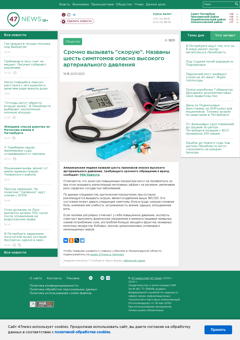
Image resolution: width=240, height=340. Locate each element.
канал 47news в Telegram (107, 255)
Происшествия (102, 4)
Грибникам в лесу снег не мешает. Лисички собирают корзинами (27, 67)
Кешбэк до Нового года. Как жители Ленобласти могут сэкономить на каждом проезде (208, 148)
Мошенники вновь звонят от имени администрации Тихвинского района (27, 174)
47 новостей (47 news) (146, 278)
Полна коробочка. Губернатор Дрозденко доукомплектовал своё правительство (209, 92)
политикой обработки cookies (82, 332)
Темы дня (195, 35)
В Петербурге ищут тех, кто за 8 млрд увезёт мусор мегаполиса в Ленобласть (210, 49)
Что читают (225, 35)
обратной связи (134, 261)
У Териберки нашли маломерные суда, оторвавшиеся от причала (27, 153)
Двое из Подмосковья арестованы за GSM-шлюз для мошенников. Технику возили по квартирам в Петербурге (209, 110)
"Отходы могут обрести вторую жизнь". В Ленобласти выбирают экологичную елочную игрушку (27, 110)
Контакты (54, 278)
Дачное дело (156, 4)
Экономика (80, 4)
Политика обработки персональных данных (63, 289)
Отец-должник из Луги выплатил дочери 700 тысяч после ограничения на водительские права (27, 217)
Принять (218, 330)
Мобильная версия (64, 15)
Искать (236, 4)
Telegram (108, 278)
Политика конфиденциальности (54, 285)
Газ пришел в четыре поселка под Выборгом (27, 48)
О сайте (36, 278)
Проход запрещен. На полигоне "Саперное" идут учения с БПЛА (27, 195)
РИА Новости (89, 175)
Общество (124, 4)
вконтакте (69, 15)
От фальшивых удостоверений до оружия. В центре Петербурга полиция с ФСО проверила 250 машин (210, 129)
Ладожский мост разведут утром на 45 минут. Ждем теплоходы (206, 77)
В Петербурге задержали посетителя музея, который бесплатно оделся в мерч (27, 240)
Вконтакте (91, 278)
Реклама (73, 278)
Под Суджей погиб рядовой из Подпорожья (209, 63)
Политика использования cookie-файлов (61, 293)
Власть (64, 4)
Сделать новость (79, 21)
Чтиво (139, 4)
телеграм (74, 15)
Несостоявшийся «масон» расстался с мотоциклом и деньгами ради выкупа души (27, 88)
